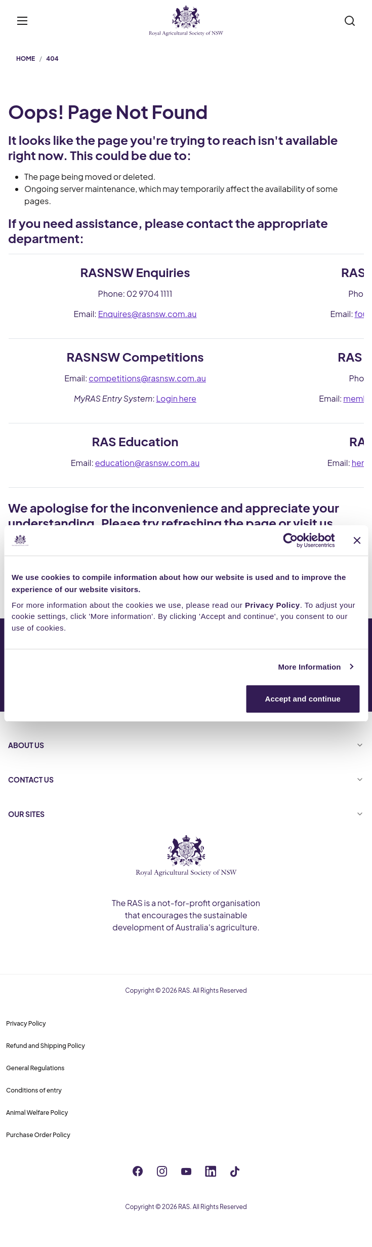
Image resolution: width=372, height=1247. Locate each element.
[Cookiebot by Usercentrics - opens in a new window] (290, 540)
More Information (309, 667)
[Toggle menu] (22, 21)
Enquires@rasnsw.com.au (147, 313)
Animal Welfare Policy (37, 1112)
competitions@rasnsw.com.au (147, 378)
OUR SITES (186, 814)
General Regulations (35, 1068)
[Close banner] (356, 540)
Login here (176, 398)
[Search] (350, 21)
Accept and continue (303, 698)
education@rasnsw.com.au (147, 462)
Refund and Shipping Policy (45, 1045)
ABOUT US (186, 745)
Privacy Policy (26, 1023)
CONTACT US (186, 779)
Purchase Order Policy (38, 1135)
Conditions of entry (34, 1090)
